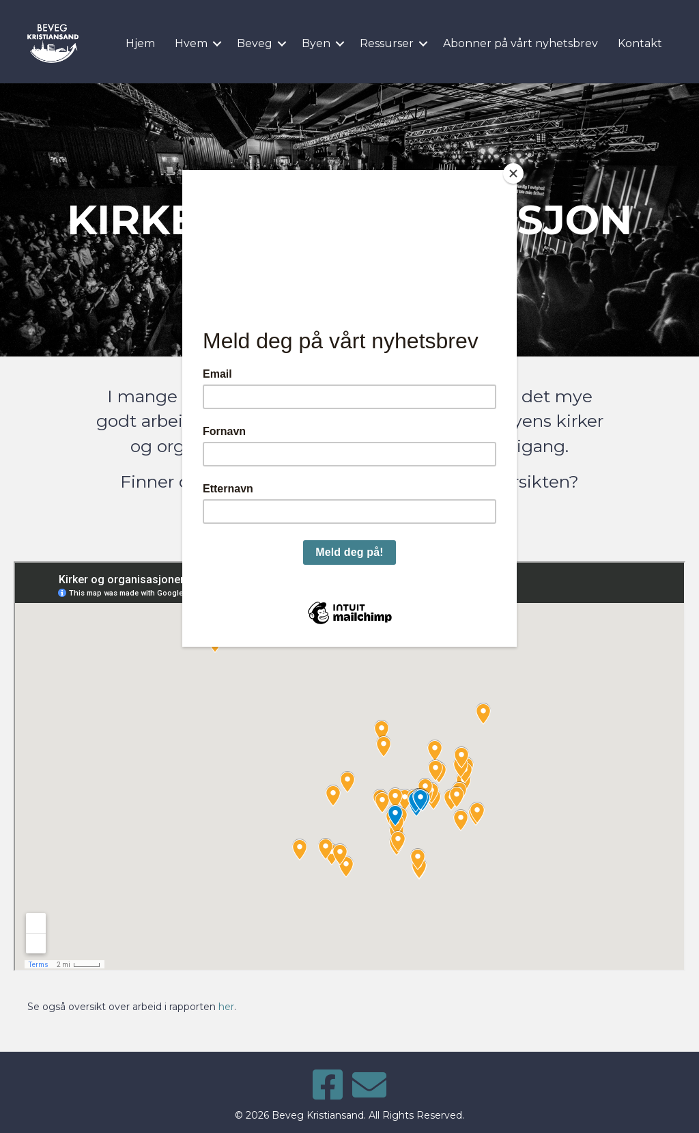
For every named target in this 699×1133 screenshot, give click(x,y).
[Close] (513, 173)
